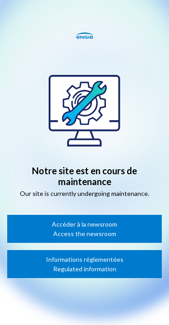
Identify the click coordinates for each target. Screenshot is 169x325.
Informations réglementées (84, 259)
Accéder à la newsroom (84, 224)
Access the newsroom (84, 233)
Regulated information (84, 269)
